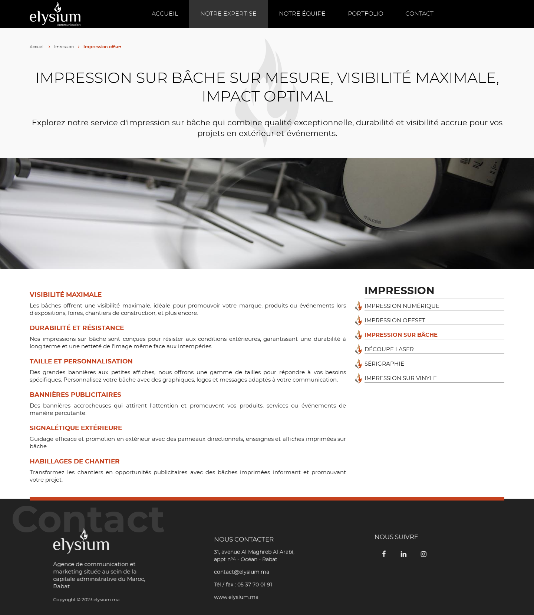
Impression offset (395, 320)
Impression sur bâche (401, 335)
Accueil (165, 14)
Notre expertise (228, 14)
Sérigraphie (384, 364)
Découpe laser (389, 349)
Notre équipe (302, 14)
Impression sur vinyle (401, 378)
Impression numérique (402, 306)
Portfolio (365, 14)
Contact (419, 14)
